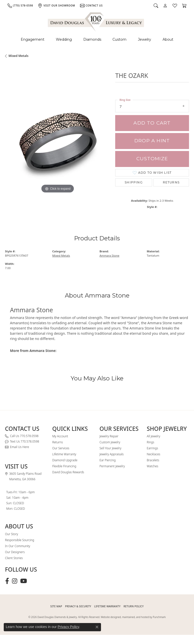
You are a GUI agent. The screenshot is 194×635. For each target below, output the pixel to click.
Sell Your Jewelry (110, 448)
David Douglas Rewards (68, 472)
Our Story (11, 534)
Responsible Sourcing (19, 540)
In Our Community (17, 546)
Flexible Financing (64, 466)
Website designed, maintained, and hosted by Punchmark (133, 617)
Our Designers (15, 552)
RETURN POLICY (133, 606)
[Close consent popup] (97, 627)
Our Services (60, 448)
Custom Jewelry (109, 442)
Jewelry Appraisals (111, 454)
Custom (119, 39)
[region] (57, 141)
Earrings (152, 448)
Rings (150, 442)
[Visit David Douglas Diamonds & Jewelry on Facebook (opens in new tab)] (7, 581)
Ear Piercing (107, 460)
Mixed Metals (18, 56)
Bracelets (153, 460)
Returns (171, 182)
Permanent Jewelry (112, 466)
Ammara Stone (109, 255)
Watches (152, 466)
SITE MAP (56, 606)
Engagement (32, 39)
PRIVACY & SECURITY (78, 606)
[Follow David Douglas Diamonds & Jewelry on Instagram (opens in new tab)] (14, 581)
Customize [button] (152, 158)
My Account (60, 436)
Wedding (64, 39)
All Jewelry (153, 436)
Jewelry (144, 39)
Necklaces (153, 454)
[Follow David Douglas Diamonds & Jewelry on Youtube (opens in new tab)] (23, 581)
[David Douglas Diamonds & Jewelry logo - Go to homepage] (96, 21)
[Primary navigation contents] (97, 39)
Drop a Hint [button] (152, 141)
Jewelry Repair (108, 436)
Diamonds (92, 39)
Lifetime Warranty (64, 454)
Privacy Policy (68, 627)
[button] (156, 5)
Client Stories (14, 558)
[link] (20, 5)
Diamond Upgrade (65, 460)
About (168, 39)
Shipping (134, 182)
